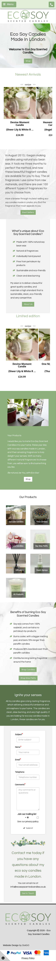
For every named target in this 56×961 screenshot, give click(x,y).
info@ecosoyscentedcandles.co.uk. (28, 887)
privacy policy (31, 821)
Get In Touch (28, 893)
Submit (28, 828)
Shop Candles (28, 670)
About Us (28, 304)
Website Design (11, 945)
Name (18, 746)
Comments (20, 784)
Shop (28, 479)
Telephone (19, 772)
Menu (8, 4)
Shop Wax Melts (28, 678)
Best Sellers (28, 212)
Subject (19, 734)
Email (18, 759)
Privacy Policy (28, 958)
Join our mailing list (26, 816)
